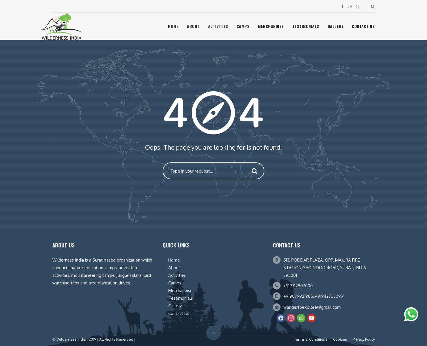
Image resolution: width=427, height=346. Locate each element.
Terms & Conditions (310, 339)
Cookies (340, 339)
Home (173, 26)
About (193, 26)
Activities (218, 26)
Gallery (336, 26)
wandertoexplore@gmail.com (312, 307)
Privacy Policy (364, 339)
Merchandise (271, 26)
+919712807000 (298, 285)
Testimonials (305, 26)
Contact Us (363, 26)
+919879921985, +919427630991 (313, 296)
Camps (243, 26)
